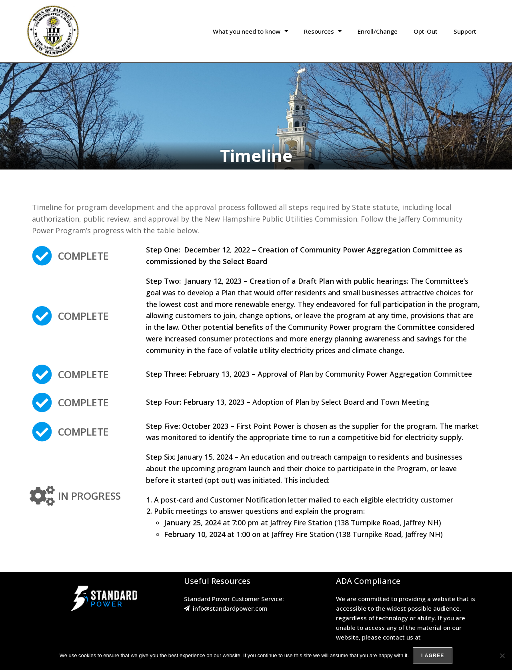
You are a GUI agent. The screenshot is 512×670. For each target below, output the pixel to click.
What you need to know (250, 31)
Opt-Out (426, 31)
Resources (323, 31)
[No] (502, 656)
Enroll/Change (378, 31)
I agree (432, 655)
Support (465, 31)
